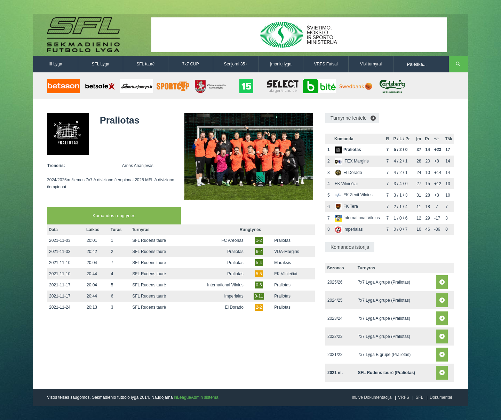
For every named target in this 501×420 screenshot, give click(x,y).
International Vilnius (225, 285)
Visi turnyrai (371, 64)
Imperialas (233, 296)
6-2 (259, 251)
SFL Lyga (100, 64)
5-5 (259, 273)
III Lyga (55, 64)
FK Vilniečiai (285, 273)
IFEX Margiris (352, 161)
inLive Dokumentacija (371, 397)
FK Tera (346, 206)
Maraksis (282, 262)
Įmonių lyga (280, 64)
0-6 (259, 285)
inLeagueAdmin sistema (196, 397)
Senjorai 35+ (236, 64)
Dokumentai (441, 397)
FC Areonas (232, 240)
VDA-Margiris (286, 251)
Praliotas (282, 240)
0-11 (259, 296)
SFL (419, 397)
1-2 (259, 240)
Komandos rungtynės (114, 215)
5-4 (259, 262)
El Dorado (234, 307)
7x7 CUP (190, 64)
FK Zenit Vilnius (354, 194)
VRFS (403, 397)
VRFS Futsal (325, 64)
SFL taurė (145, 64)
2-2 (259, 307)
